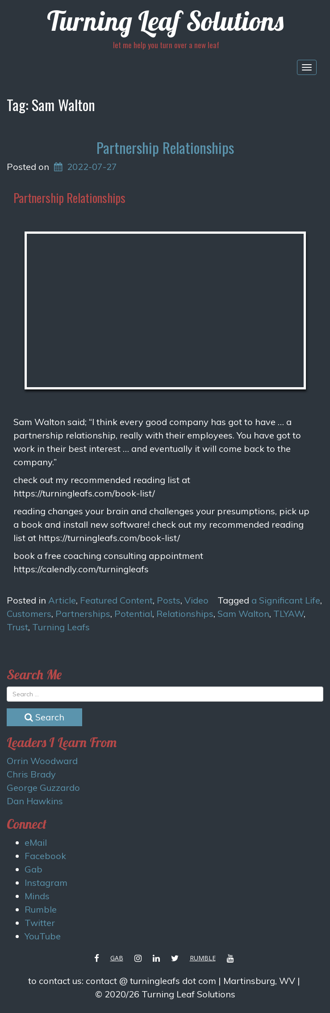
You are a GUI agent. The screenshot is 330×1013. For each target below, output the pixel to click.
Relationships (184, 613)
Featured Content (116, 600)
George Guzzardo (43, 787)
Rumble (41, 909)
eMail (36, 842)
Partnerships (82, 613)
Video (196, 600)
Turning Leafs (61, 627)
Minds (37, 895)
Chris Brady (31, 774)
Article (62, 600)
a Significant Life (285, 600)
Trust (17, 627)
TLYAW (288, 613)
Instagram (46, 882)
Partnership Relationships (165, 147)
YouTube (43, 936)
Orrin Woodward (42, 760)
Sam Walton (243, 613)
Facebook (45, 855)
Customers (29, 613)
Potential (133, 613)
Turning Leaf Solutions (165, 20)
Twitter (40, 922)
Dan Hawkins (35, 800)
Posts (168, 600)
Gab (33, 869)
